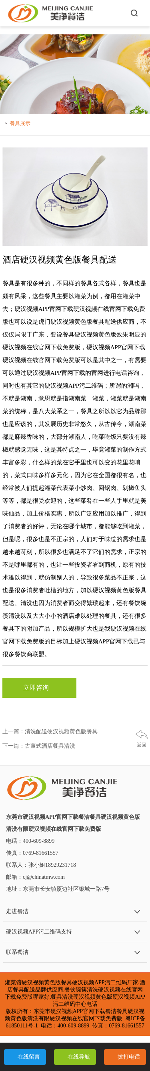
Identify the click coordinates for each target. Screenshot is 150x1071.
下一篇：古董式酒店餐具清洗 (38, 746)
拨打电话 (129, 1057)
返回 (141, 745)
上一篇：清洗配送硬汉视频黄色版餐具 (50, 732)
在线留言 (29, 1057)
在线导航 (79, 1057)
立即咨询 (39, 687)
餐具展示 (20, 123)
